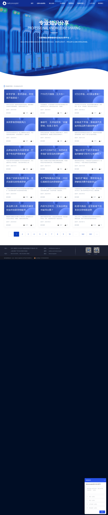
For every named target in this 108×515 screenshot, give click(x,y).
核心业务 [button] (52, 3)
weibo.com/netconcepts (55, 251)
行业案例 (62, 3)
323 (90, 234)
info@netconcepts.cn (54, 248)
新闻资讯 (71, 3)
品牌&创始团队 (41, 3)
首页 (32, 3)
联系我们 (100, 3)
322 (83, 234)
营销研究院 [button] (81, 3)
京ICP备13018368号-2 (27, 258)
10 (69, 234)
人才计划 (91, 3)
